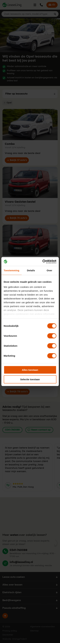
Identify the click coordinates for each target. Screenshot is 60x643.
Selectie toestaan (30, 379)
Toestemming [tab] (11, 270)
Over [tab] (49, 270)
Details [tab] (31, 270)
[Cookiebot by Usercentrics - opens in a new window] (42, 261)
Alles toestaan (30, 370)
